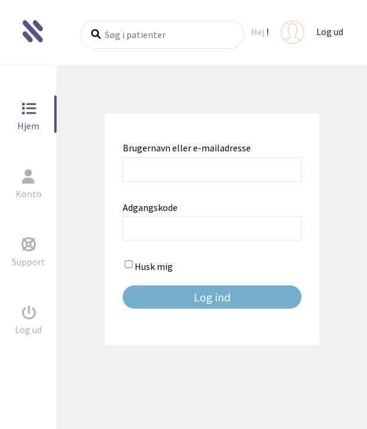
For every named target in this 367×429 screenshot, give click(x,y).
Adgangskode (150, 207)
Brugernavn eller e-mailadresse (187, 148)
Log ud (329, 32)
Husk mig (148, 266)
